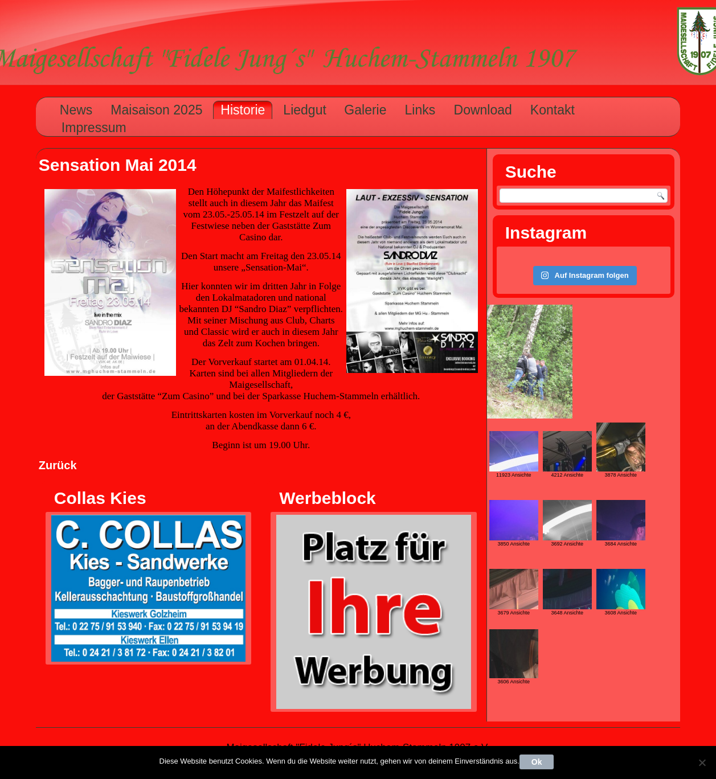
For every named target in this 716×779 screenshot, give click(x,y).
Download (483, 109)
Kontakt (552, 109)
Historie (242, 109)
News (76, 109)
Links (420, 109)
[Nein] (701, 762)
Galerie (365, 109)
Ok (536, 761)
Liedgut (304, 109)
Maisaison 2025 (156, 109)
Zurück (58, 465)
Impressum (94, 127)
